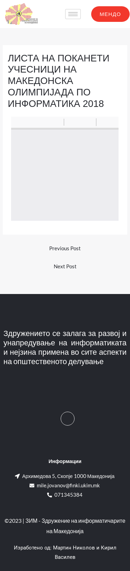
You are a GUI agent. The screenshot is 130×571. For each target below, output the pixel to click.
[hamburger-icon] (73, 14)
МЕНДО (110, 14)
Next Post (65, 266)
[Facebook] (68, 419)
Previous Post (65, 248)
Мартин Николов (74, 548)
